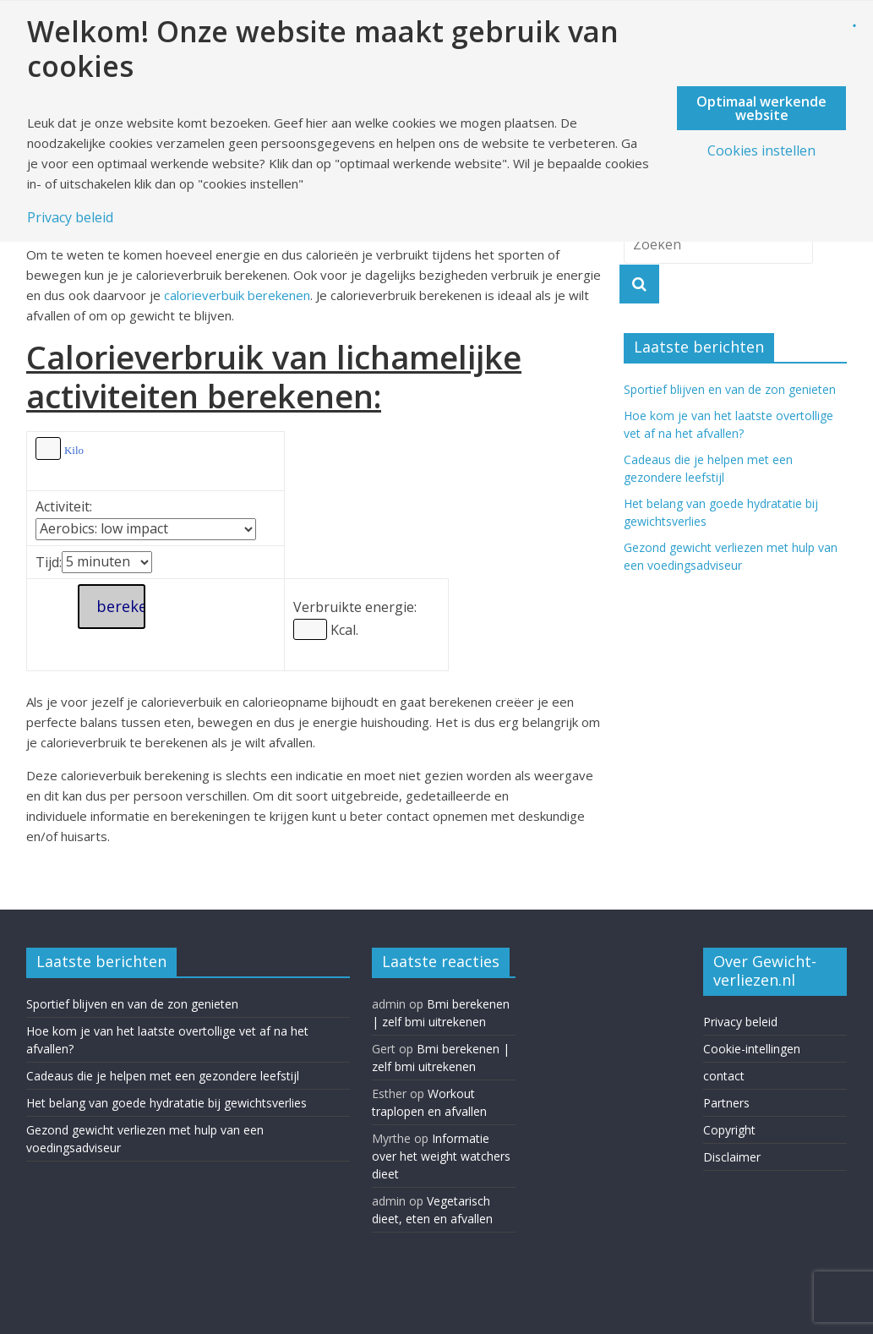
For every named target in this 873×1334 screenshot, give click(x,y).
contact (724, 1076)
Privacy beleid (740, 1022)
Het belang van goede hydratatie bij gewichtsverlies (166, 1103)
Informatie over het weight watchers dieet (441, 1156)
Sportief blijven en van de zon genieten (730, 389)
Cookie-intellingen (751, 1049)
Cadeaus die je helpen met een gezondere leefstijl (162, 1076)
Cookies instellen (761, 150)
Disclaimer (732, 1157)
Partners (726, 1103)
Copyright (729, 1130)
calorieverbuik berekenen (237, 295)
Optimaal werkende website (761, 108)
